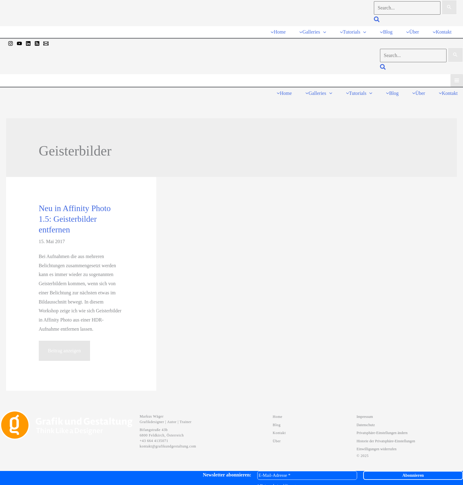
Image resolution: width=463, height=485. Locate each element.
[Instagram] (10, 41)
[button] (377, 20)
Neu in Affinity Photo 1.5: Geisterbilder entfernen (75, 214)
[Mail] (46, 41)
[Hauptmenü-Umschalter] (456, 78)
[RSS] (37, 41)
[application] (328, 30)
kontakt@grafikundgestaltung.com (168, 442)
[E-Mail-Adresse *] (307, 470)
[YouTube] (19, 41)
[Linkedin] (28, 41)
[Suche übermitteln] (449, 7)
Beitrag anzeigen (64, 348)
